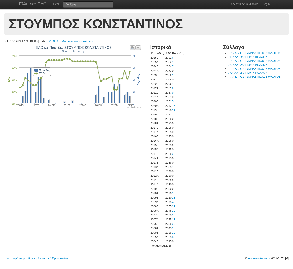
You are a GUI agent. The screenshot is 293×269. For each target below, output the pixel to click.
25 (173, 228)
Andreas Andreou (259, 258)
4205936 (52, 41)
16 (173, 75)
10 (173, 232)
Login (266, 4)
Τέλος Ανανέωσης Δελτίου (76, 41)
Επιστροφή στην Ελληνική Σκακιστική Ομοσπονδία (36, 258)
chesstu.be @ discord (244, 4)
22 (173, 210)
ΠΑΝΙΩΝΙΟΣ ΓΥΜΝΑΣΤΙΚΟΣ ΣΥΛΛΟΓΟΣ (254, 53)
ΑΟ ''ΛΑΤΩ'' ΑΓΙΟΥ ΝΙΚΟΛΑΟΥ (247, 57)
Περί (56, 4)
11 (173, 219)
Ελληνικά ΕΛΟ (33, 4)
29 (173, 223)
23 (173, 197)
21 (173, 206)
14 (173, 110)
